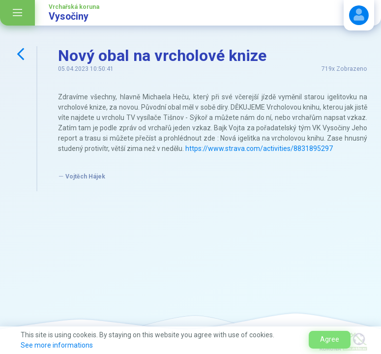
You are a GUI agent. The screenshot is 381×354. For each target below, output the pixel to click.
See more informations (57, 345)
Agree (329, 339)
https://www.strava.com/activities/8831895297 (259, 148)
